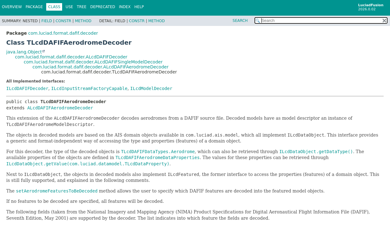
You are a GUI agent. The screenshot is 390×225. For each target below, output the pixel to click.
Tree (81, 7)
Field (46, 21)
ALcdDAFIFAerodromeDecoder (60, 107)
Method (83, 21)
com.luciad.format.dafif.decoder (63, 33)
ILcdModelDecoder (151, 88)
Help (139, 7)
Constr (63, 21)
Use (69, 7)
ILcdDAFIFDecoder (27, 88)
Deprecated (102, 7)
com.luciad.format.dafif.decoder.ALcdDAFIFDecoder (71, 56)
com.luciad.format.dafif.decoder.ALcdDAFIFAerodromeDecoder (100, 66)
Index (125, 7)
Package (34, 7)
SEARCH (240, 20)
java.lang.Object (24, 51)
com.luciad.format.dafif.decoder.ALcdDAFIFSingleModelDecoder (93, 61)
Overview (12, 7)
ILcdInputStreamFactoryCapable (89, 88)
